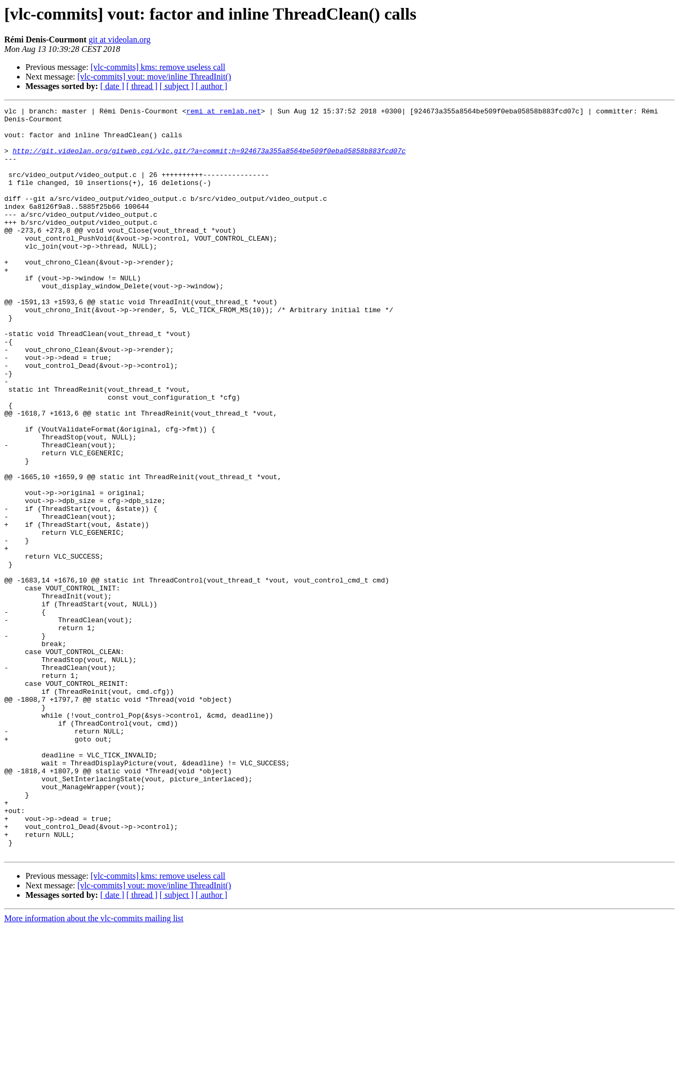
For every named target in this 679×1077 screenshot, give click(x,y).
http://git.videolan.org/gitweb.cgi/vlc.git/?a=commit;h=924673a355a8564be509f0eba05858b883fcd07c (209, 160)
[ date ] (112, 86)
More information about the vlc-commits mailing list (94, 1067)
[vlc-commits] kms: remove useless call (158, 67)
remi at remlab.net (223, 112)
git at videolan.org (120, 39)
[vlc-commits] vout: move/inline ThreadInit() (154, 76)
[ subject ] (177, 86)
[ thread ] (142, 86)
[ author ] (212, 86)
